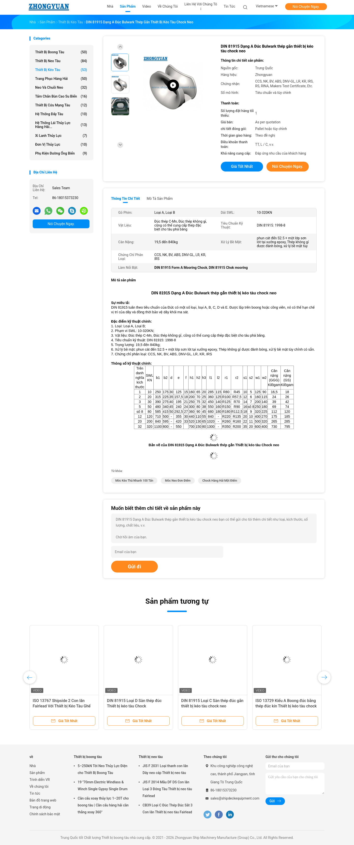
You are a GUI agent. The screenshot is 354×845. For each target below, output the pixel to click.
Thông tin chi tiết (125, 199)
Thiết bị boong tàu (61, 52)
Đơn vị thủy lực (61, 144)
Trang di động (40, 807)
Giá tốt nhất (242, 166)
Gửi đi (134, 567)
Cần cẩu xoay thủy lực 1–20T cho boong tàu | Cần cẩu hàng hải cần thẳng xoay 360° (103, 805)
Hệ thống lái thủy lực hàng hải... (61, 125)
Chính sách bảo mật (45, 814)
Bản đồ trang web (43, 800)
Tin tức (35, 793)
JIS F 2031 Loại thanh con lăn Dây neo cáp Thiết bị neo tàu (165, 769)
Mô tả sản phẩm (160, 199)
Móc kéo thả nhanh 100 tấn (134, 480)
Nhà (33, 766)
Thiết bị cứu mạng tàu (61, 105)
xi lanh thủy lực (61, 135)
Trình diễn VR (40, 780)
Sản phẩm (37, 773)
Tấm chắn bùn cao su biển (61, 96)
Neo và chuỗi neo (61, 87)
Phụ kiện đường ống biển (61, 153)
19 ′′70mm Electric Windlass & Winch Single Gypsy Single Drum (103, 785)
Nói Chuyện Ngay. (306, 7)
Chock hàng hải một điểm (219, 480)
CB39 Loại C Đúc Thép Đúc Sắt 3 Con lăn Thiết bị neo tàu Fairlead (167, 808)
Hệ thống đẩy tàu (61, 114)
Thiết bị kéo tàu (61, 69)
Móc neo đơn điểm (178, 480)
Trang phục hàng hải (61, 78)
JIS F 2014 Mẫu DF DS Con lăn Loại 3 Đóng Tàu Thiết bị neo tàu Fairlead (167, 789)
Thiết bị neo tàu (61, 60)
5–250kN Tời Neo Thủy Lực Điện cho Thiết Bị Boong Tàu (102, 769)
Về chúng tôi (39, 786)
